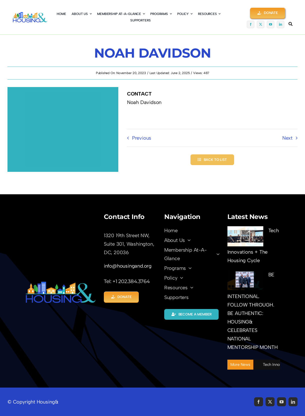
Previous (141, 138)
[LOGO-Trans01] (60, 283)
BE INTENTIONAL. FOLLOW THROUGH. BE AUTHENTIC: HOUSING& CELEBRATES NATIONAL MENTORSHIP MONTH (252, 311)
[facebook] (250, 24)
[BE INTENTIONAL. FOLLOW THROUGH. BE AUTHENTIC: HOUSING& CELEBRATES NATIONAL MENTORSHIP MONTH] (245, 280)
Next (287, 138)
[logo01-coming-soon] (29, 14)
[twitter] (260, 24)
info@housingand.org (128, 266)
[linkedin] (280, 24)
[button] (267, 12)
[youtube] (270, 24)
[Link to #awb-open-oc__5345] (291, 24)
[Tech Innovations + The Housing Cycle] (245, 236)
